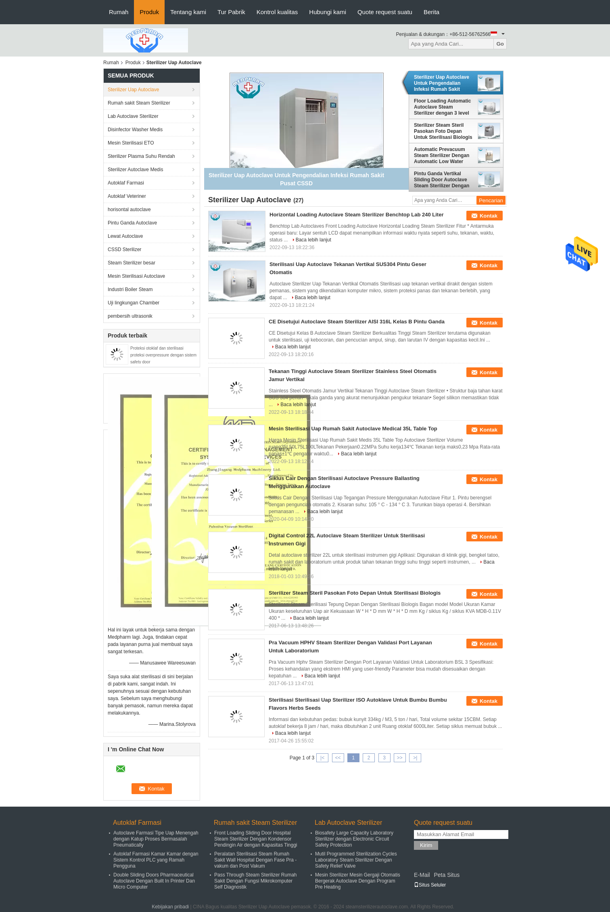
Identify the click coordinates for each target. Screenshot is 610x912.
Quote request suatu (384, 11)
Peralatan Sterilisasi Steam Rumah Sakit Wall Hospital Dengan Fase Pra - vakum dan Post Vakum (255, 860)
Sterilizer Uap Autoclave (133, 89)
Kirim (426, 845)
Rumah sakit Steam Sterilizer (139, 103)
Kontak (488, 216)
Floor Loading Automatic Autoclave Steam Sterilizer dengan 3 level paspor (442, 107)
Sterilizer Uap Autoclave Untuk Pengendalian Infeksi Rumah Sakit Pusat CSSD (441, 83)
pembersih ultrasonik (130, 316)
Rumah (118, 11)
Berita (431, 11)
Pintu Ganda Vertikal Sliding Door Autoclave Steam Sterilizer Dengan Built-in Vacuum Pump (441, 180)
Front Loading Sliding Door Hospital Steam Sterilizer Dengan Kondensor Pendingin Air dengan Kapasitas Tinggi (255, 839)
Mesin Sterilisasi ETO (131, 143)
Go (500, 44)
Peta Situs (447, 875)
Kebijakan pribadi (170, 907)
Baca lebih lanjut (313, 240)
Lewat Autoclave (125, 236)
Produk (149, 11)
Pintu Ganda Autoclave (132, 223)
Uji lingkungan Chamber (133, 303)
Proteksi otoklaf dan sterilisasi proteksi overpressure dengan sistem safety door (163, 355)
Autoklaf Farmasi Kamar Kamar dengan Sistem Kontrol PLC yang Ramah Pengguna (155, 860)
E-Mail (422, 875)
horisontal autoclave (129, 209)
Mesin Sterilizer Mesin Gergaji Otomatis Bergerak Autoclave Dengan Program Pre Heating (357, 881)
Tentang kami (188, 11)
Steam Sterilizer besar (131, 263)
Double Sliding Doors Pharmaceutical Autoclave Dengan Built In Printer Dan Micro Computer (154, 881)
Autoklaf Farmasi (126, 183)
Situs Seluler (430, 885)
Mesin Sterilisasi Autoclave (136, 276)
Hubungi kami (327, 11)
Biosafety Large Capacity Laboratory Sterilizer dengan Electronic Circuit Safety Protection (354, 839)
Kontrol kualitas (277, 11)
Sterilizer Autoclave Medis (135, 169)
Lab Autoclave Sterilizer (133, 116)
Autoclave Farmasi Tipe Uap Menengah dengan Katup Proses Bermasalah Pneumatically (155, 839)
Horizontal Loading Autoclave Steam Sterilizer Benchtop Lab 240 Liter (356, 215)
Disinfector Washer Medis (135, 129)
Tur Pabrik (231, 11)
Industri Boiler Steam (130, 289)
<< (338, 758)
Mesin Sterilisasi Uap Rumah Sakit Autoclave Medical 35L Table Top (353, 429)
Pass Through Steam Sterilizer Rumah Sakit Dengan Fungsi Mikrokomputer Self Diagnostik (255, 881)
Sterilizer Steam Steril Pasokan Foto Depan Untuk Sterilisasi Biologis (443, 131)
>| (415, 758)
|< (322, 758)
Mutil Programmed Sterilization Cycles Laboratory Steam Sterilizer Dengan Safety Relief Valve (356, 860)
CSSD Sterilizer (124, 249)
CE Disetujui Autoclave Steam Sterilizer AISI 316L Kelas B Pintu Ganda (357, 322)
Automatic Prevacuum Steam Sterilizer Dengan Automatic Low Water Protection (441, 155)
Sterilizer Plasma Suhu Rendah (141, 156)
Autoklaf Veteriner (127, 196)
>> (400, 758)
